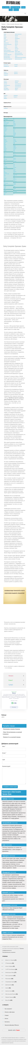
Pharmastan (8, 978)
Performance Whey (9, 972)
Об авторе (14, 707)
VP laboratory (8, 963)
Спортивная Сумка (9, 981)
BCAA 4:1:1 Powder (9, 960)
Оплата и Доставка (15, 7)
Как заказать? (6, 7)
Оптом (10, 9)
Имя (4, 746)
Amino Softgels (8, 966)
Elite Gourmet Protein (10, 994)
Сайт (3, 759)
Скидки (23, 7)
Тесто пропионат (9, 975)
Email (4, 753)
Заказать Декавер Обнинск (12, 1025)
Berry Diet (7, 1000)
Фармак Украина (9, 997)
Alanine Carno (8, 991)
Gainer (6, 988)
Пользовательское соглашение (8, 952)
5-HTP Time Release (10, 969)
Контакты (16, 9)
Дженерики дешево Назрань (11, 729)
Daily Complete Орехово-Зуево (14, 24)
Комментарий (6, 766)
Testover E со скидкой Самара (11, 737)
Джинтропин (8, 985)
